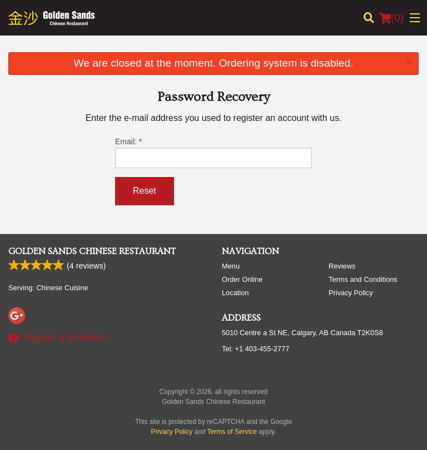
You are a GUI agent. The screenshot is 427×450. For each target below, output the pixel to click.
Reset (144, 190)
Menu (231, 266)
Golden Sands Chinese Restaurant (92, 251)
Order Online (242, 279)
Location (235, 293)
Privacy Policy (351, 293)
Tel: (255, 349)
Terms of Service (232, 432)
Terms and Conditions (363, 279)
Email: (213, 152)
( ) (391, 17)
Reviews (342, 266)
